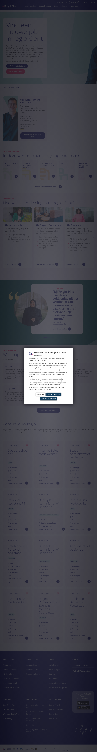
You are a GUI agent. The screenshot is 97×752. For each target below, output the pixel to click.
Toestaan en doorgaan (48, 399)
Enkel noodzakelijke (54, 394)
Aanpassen (40, 394)
